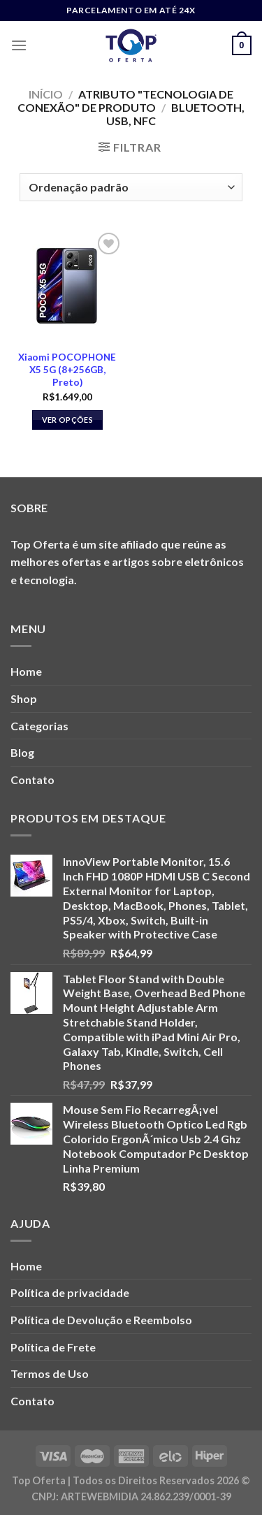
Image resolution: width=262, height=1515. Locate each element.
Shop (23, 698)
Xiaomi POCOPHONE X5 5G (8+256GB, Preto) (67, 369)
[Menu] (18, 45)
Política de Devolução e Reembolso (101, 1319)
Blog (22, 752)
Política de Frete (53, 1347)
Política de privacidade (69, 1292)
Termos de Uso (49, 1373)
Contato (32, 779)
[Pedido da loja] (131, 187)
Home (26, 671)
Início (46, 94)
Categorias (39, 725)
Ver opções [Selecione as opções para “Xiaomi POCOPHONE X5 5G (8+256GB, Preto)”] (67, 419)
